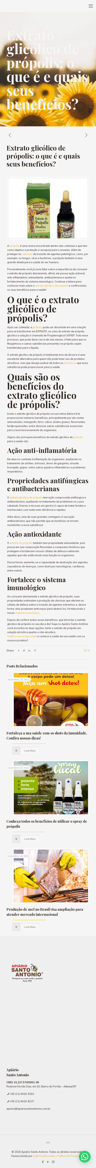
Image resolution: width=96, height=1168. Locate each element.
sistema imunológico (27, 612)
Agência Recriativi (44, 1155)
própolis (14, 245)
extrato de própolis (21, 542)
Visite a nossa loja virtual (22, 636)
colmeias (27, 254)
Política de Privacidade (71, 1155)
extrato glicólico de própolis (51, 285)
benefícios (70, 362)
